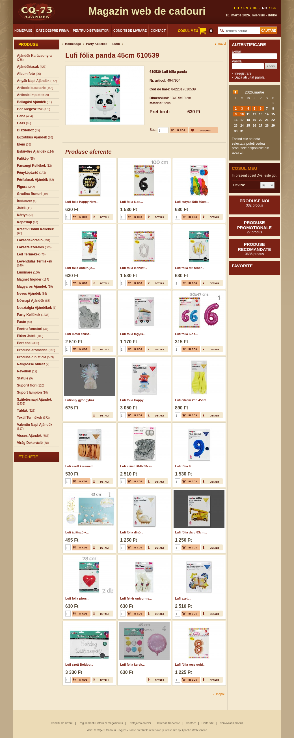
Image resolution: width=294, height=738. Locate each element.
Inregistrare (243, 73)
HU (236, 8)
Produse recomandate (254, 249)
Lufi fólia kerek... (132, 664)
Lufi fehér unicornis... (136, 598)
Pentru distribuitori (91, 30)
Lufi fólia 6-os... (131, 201)
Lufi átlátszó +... (77, 532)
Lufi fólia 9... (184, 466)
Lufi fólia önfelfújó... (80, 268)
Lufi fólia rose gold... (190, 664)
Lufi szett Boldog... (79, 664)
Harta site (208, 723)
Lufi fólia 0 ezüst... (133, 268)
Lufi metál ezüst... (78, 334)
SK (273, 8)
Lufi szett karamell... (80, 466)
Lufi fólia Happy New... (81, 201)
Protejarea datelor (140, 723)
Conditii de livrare (130, 30)
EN (245, 8)
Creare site (170, 730)
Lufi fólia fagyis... (133, 334)
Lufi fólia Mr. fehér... (189, 268)
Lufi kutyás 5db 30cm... (192, 201)
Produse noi (254, 202)
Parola (237, 61)
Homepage (23, 30)
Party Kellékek (96, 43)
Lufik (116, 43)
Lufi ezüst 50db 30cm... (137, 466)
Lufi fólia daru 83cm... (191, 532)
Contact (158, 30)
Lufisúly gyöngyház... (81, 400)
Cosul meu (244, 168)
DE (255, 8)
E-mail (236, 51)
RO (264, 8)
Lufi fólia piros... (77, 598)
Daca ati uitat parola (249, 77)
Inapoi (221, 43)
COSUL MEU (195, 30)
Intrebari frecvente (168, 723)
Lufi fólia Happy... (133, 400)
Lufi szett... (183, 598)
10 (242, 114)
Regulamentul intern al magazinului (101, 723)
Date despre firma (52, 30)
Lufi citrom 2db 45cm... (192, 400)
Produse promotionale (254, 227)
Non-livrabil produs (231, 723)
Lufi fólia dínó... (131, 532)
